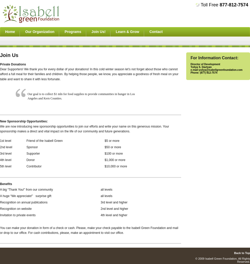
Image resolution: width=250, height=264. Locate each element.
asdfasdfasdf (39, 13)
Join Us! (99, 32)
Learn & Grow (127, 32)
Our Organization (39, 32)
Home (10, 32)
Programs (73, 32)
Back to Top (242, 253)
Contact (156, 32)
